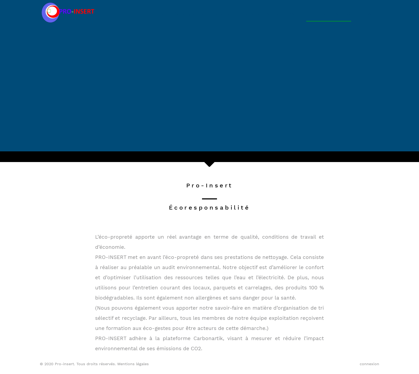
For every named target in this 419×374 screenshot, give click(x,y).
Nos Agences (191, 13)
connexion (369, 364)
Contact (366, 13)
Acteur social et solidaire (269, 13)
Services (222, 13)
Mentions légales (133, 364)
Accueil (160, 13)
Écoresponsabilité (328, 13)
